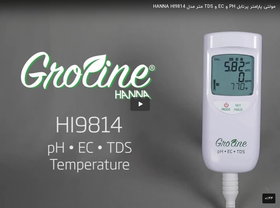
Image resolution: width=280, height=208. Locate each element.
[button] (140, 104)
